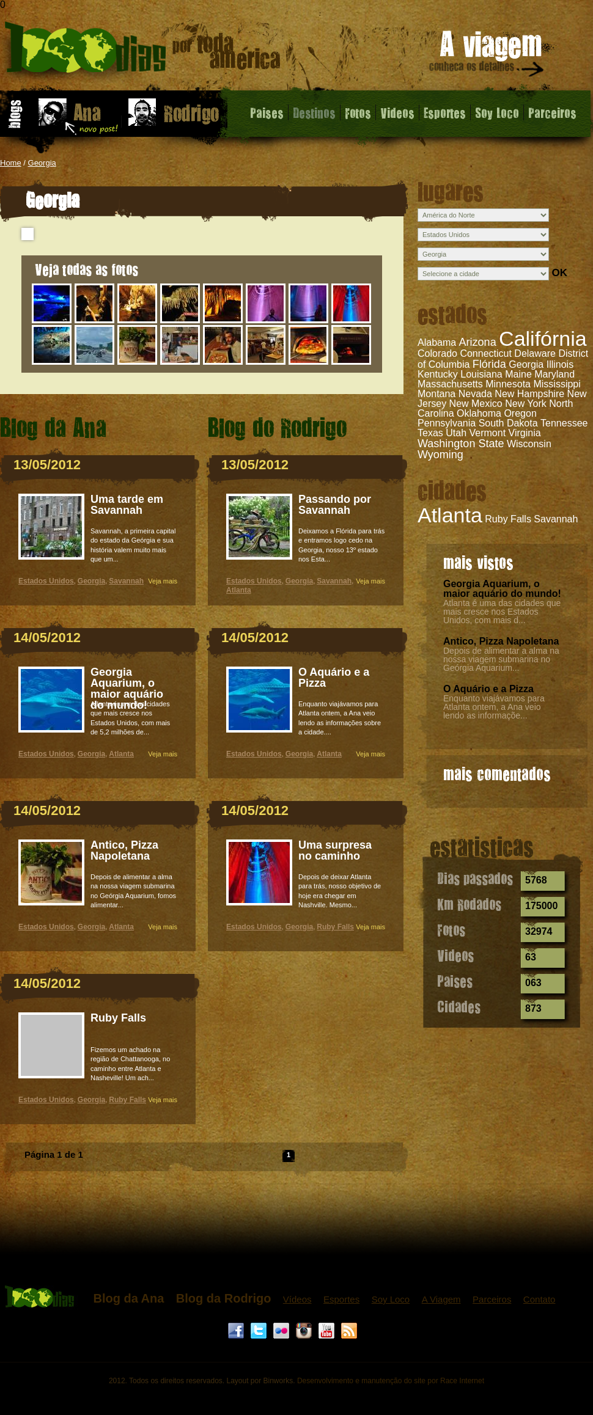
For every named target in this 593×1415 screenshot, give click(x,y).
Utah (456, 433)
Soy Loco (497, 112)
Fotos (358, 112)
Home (10, 162)
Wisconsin (529, 444)
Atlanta (450, 515)
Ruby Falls (508, 519)
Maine (518, 374)
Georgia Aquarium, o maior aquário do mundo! (502, 589)
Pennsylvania (447, 423)
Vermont (488, 433)
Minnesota (508, 384)
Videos (397, 112)
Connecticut (486, 353)
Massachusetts (450, 384)
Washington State (461, 443)
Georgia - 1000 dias (142, 51)
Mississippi (556, 384)
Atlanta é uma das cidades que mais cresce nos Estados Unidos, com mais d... (502, 611)
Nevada (475, 394)
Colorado (437, 353)
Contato (539, 1299)
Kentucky (438, 374)
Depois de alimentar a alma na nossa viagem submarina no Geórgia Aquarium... (501, 659)
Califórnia (543, 338)
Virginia (525, 433)
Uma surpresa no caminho (335, 850)
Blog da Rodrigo (223, 1298)
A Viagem (441, 1299)
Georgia (42, 162)
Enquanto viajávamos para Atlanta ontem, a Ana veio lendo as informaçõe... (494, 706)
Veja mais (162, 581)
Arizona (477, 342)
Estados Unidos (46, 581)
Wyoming (440, 454)
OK (559, 273)
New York (526, 403)
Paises (267, 112)
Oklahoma (479, 413)
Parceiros (552, 112)
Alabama (437, 342)
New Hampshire (529, 394)
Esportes (445, 112)
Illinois (560, 364)
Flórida (489, 364)
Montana (436, 394)
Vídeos (297, 1299)
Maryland (554, 374)
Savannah (556, 519)
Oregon (520, 413)
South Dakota (508, 423)
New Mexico (476, 403)
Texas (430, 433)
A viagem (487, 56)
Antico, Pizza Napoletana (501, 641)
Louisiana (481, 374)
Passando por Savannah (334, 504)
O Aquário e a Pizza (488, 689)
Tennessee (563, 423)
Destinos (314, 112)
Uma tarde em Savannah (126, 504)
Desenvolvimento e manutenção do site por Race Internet (390, 1381)
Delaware (535, 353)
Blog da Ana (128, 1298)
